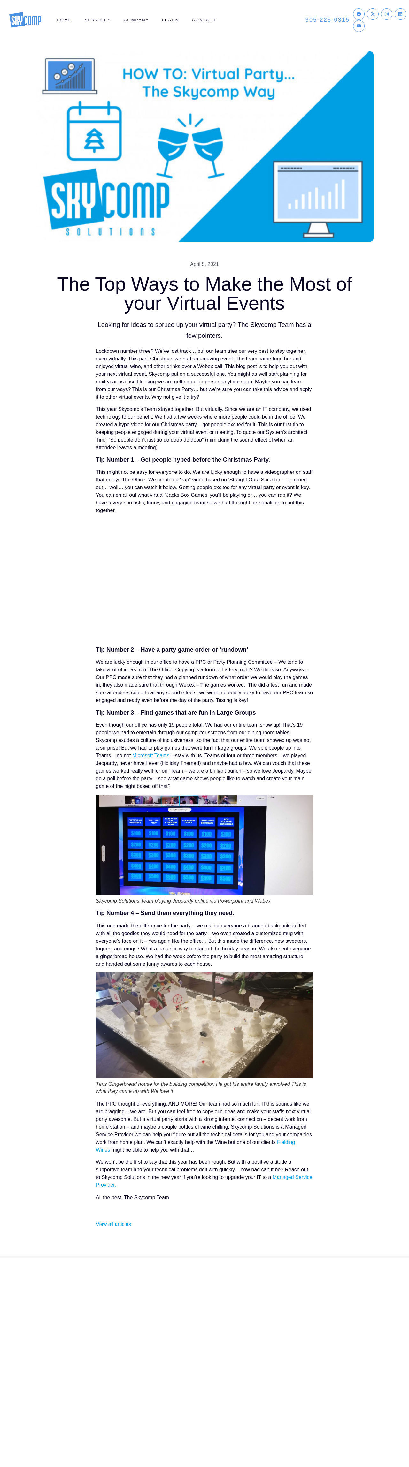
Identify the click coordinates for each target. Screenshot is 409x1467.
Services (98, 20)
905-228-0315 (327, 20)
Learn (170, 20)
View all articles (113, 1224)
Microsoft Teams (150, 755)
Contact (204, 20)
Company (136, 20)
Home (64, 20)
